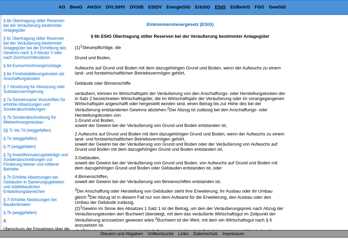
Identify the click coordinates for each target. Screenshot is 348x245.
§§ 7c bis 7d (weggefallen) (27, 130)
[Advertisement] (314, 124)
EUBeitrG (240, 7)
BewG (76, 7)
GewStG (277, 7)
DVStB (136, 7)
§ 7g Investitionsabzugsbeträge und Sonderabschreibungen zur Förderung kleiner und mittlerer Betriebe (35, 162)
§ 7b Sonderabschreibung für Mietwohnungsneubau (29, 120)
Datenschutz (205, 233)
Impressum (233, 233)
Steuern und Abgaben (121, 233)
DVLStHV (115, 7)
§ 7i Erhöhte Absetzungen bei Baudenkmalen (30, 202)
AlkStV (94, 7)
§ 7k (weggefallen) (20, 212)
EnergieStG (179, 7)
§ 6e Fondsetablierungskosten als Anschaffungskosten (33, 76)
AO (61, 7)
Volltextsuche (161, 233)
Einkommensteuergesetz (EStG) (179, 24)
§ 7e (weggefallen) (20, 138)
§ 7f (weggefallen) (19, 146)
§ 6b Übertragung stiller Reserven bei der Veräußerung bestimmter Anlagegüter (33, 25)
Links (183, 233)
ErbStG (202, 7)
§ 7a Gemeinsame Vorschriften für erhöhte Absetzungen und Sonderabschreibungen (34, 104)
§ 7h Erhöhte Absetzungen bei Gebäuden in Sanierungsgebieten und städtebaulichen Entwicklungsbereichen (33, 184)
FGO (259, 7)
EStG (220, 7)
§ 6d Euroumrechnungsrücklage (32, 65)
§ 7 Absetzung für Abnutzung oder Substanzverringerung (34, 89)
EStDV (155, 7)
